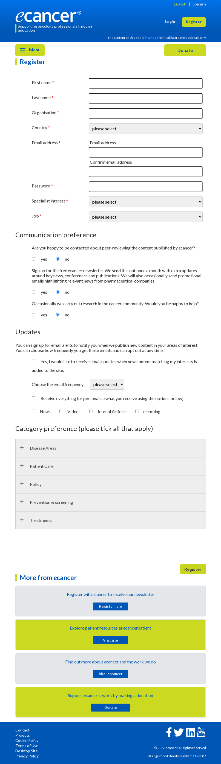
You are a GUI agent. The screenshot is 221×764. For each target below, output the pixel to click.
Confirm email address (111, 161)
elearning (151, 411)
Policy (36, 484)
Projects (22, 735)
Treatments (41, 520)
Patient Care (41, 466)
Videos (74, 411)
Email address (45, 142)
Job (35, 215)
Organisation (44, 112)
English (180, 4)
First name (41, 82)
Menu (30, 50)
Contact (22, 730)
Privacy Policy (27, 756)
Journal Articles (112, 411)
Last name (41, 97)
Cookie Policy (26, 740)
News (45, 411)
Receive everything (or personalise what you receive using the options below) (112, 398)
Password (41, 185)
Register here (110, 606)
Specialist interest (48, 200)
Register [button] (194, 21)
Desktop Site (26, 750)
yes (44, 258)
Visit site (110, 640)
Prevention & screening (51, 502)
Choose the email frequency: (58, 384)
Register (193, 569)
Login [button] (170, 21)
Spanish (199, 4)
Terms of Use (26, 745)
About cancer (110, 674)
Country (39, 127)
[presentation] (57, 548)
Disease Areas (43, 448)
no (67, 258)
